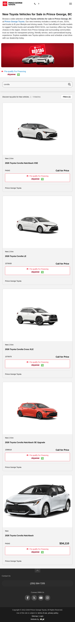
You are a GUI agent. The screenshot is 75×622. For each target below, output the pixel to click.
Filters (67, 97)
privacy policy (53, 613)
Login (41, 616)
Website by (37, 619)
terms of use (42, 613)
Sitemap (35, 616)
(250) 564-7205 (27, 4)
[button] (37, 73)
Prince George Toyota (14, 22)
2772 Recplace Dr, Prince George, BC (54, 4)
